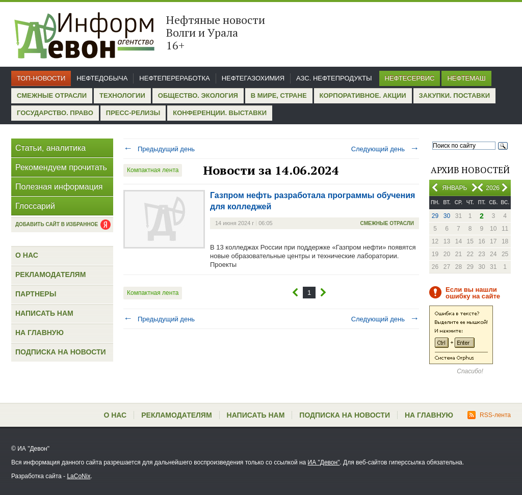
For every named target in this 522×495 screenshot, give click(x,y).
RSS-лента (489, 415)
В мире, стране (279, 95)
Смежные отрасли (52, 95)
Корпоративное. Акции (363, 95)
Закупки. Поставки (454, 95)
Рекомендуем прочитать (61, 167)
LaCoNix (78, 476)
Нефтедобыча (101, 78)
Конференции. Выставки (220, 113)
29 (435, 215)
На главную (39, 332)
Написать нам (44, 313)
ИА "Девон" (324, 462)
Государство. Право (55, 113)
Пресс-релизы (133, 113)
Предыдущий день (159, 149)
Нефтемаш (466, 78)
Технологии (122, 95)
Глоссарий (35, 206)
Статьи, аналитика (50, 148)
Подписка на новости (60, 352)
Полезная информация (59, 186)
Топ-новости (41, 78)
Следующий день (385, 149)
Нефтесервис (410, 78)
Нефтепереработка (174, 78)
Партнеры (35, 294)
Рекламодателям (50, 274)
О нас (26, 255)
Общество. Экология (198, 95)
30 (446, 215)
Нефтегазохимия (253, 78)
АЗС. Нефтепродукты (334, 78)
